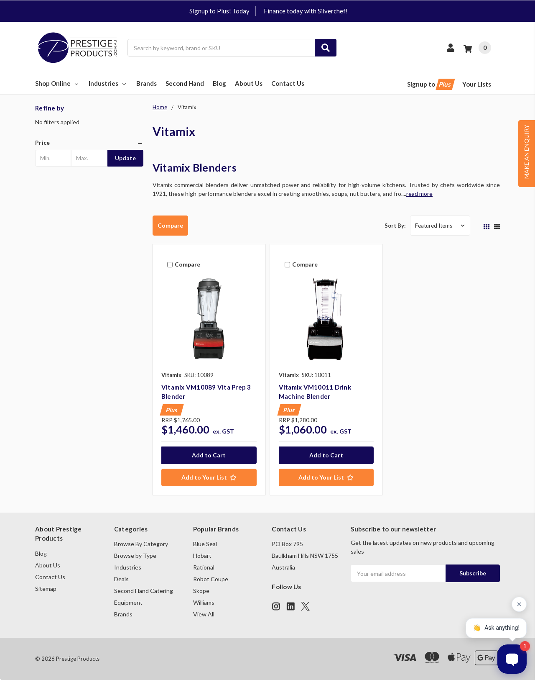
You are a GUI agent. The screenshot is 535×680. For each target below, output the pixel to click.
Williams (203, 602)
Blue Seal (205, 543)
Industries (108, 83)
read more (419, 193)
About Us (248, 83)
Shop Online (57, 83)
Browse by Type (135, 555)
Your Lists (476, 84)
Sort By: (395, 225)
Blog (219, 83)
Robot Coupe (210, 578)
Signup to (430, 84)
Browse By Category (141, 543)
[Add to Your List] (209, 477)
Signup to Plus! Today (219, 11)
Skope (201, 590)
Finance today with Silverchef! (306, 11)
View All (203, 614)
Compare (170, 225)
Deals (121, 578)
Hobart (202, 555)
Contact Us (287, 83)
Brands (146, 83)
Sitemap (45, 588)
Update (125, 158)
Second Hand (185, 83)
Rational (203, 567)
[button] (89, 143)
